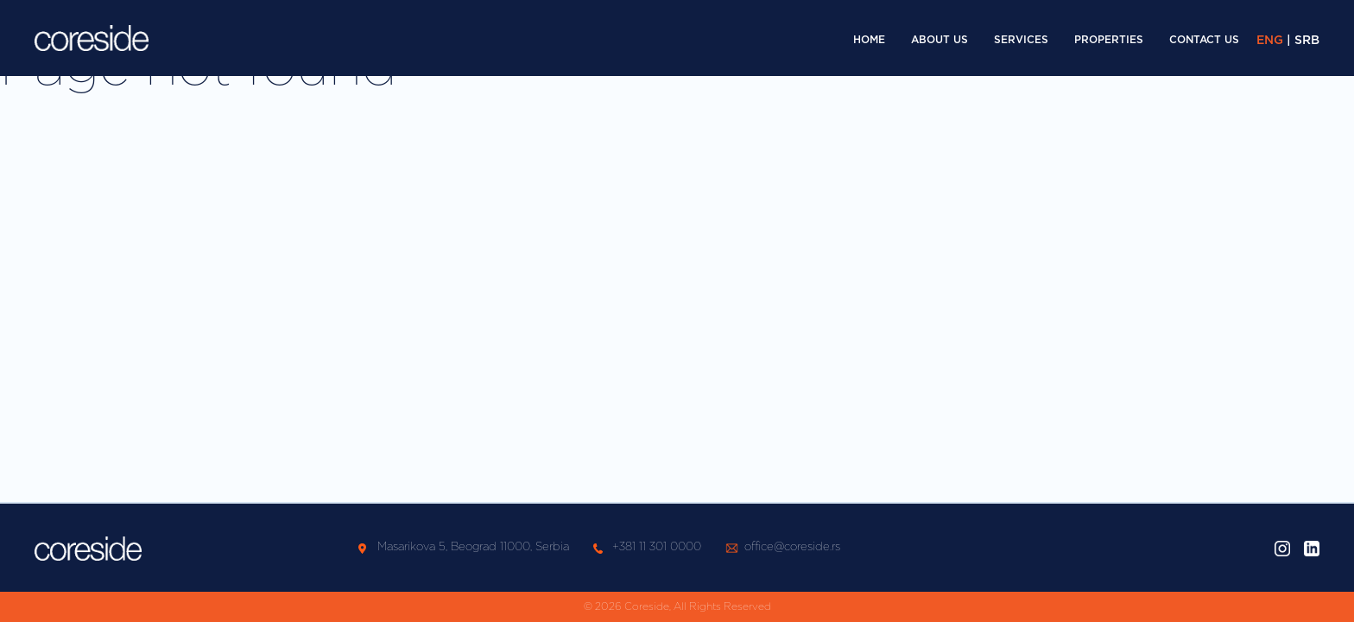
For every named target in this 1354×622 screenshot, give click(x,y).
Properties (1108, 40)
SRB (1306, 41)
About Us (939, 40)
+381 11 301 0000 (656, 547)
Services (1021, 40)
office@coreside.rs (792, 547)
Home (869, 40)
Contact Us (1204, 40)
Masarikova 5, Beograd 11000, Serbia (473, 547)
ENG (1269, 41)
